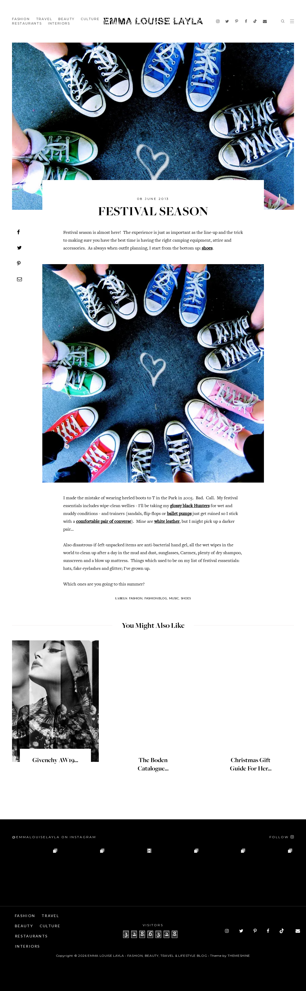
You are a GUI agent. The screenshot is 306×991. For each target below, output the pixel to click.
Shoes (186, 598)
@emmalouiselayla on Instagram (54, 837)
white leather (167, 521)
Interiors (59, 23)
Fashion (21, 19)
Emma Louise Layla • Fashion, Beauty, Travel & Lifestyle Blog (147, 956)
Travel (44, 19)
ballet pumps (179, 514)
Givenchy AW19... (55, 760)
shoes (207, 248)
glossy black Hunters (190, 506)
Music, (174, 598)
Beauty (66, 19)
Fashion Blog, (156, 598)
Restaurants (27, 23)
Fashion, (136, 598)
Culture (90, 19)
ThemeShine (239, 956)
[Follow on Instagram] (281, 837)
